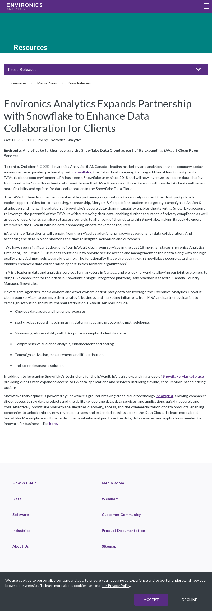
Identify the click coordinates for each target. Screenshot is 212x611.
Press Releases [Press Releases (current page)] (79, 83)
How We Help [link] (24, 483)
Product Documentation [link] (123, 530)
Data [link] (16, 498)
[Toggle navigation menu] (206, 6)
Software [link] (20, 514)
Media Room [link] (113, 483)
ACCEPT (151, 599)
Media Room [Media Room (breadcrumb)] (47, 83)
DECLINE (189, 599)
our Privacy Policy (116, 585)
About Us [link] (20, 546)
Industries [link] (21, 530)
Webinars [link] (110, 498)
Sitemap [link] (109, 546)
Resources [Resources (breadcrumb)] (18, 83)
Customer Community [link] (121, 514)
